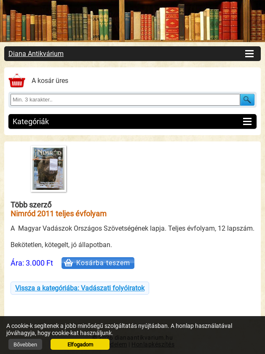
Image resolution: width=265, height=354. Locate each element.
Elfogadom (80, 344)
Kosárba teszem (103, 263)
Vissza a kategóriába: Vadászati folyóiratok (80, 288)
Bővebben (25, 344)
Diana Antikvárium (36, 54)
